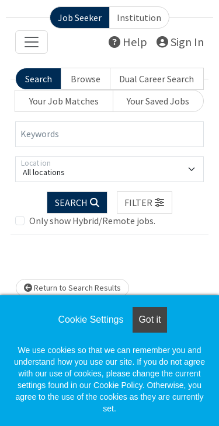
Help (128, 41)
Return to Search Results (72, 287)
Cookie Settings (90, 319)
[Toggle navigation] (31, 42)
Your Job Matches (64, 101)
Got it (149, 319)
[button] (145, 202)
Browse (85, 79)
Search (38, 79)
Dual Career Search (156, 79)
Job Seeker (80, 17)
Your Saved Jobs (158, 101)
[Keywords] (109, 134)
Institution (139, 17)
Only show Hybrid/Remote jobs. (92, 220)
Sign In (180, 41)
